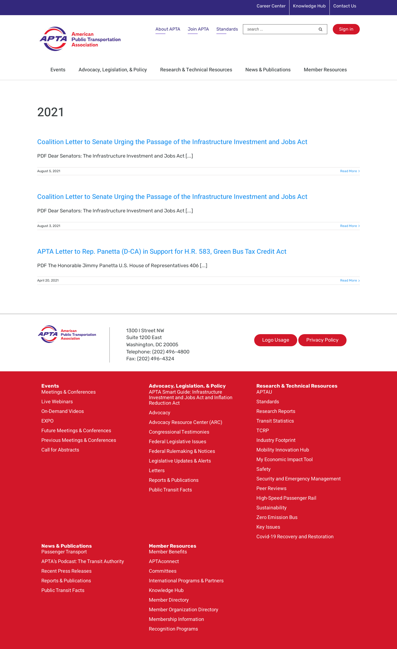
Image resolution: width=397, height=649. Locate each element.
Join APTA (198, 29)
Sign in (346, 29)
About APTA (167, 29)
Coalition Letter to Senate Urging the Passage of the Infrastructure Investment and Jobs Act (172, 142)
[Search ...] (279, 29)
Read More (348, 171)
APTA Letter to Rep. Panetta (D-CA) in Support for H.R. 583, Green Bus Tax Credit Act (161, 251)
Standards (227, 29)
